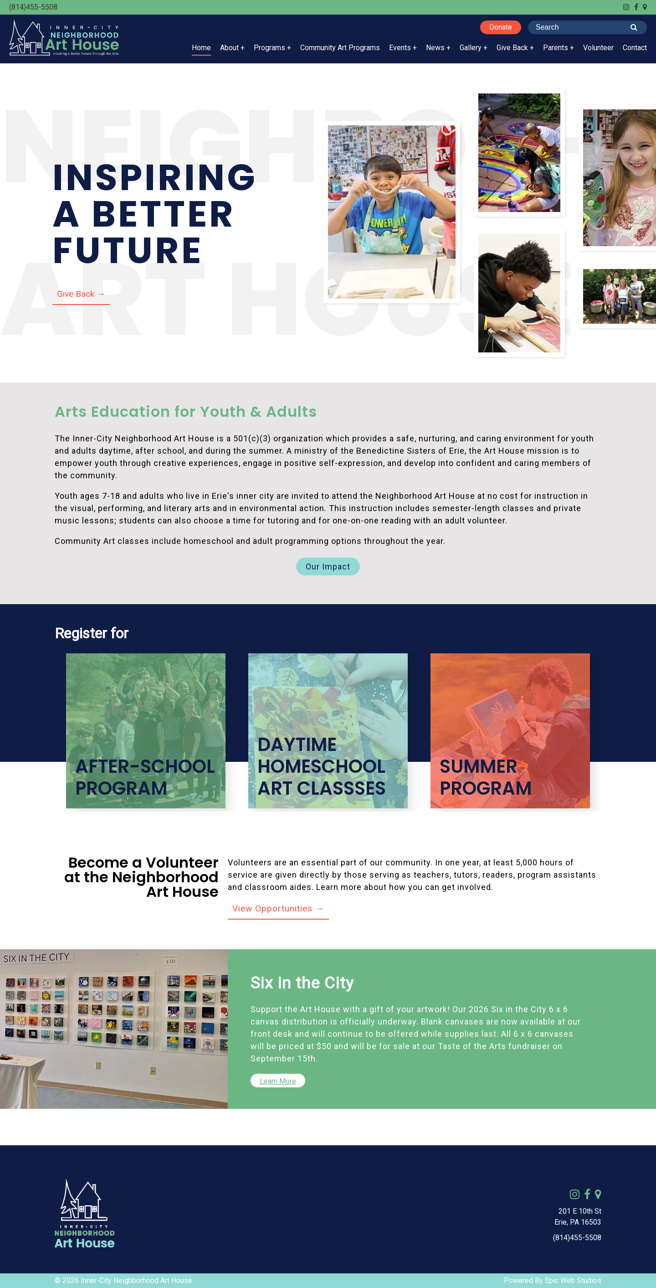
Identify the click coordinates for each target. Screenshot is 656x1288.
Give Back (512, 47)
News (435, 47)
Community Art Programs (340, 47)
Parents (555, 47)
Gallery (471, 47)
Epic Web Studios (573, 1280)
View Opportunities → (278, 908)
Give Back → (81, 294)
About (229, 47)
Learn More (278, 1081)
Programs (269, 47)
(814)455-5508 (33, 7)
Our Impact (328, 566)
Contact (635, 47)
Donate (500, 27)
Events (400, 47)
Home (201, 47)
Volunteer (598, 47)
